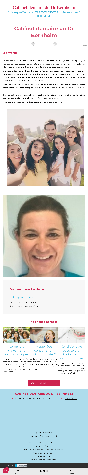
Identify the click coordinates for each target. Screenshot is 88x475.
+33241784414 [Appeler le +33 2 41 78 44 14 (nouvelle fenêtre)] (71, 398)
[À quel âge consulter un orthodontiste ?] (44, 335)
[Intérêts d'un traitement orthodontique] (16, 335)
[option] (44, 30)
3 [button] (86, 45)
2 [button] (84, 45)
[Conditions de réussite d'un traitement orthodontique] (71, 335)
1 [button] (81, 45)
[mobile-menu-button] (44, 471)
